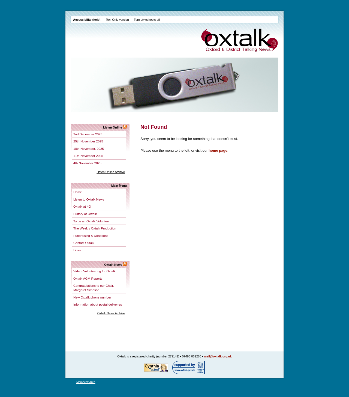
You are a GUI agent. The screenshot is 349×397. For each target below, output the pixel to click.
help (96, 19)
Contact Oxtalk (83, 242)
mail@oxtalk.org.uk (218, 356)
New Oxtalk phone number (92, 297)
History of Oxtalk (85, 214)
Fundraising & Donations (90, 235)
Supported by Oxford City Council (188, 367)
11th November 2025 (88, 155)
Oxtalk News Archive (111, 313)
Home (77, 192)
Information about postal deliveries (97, 304)
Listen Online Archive (111, 172)
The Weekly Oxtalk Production (94, 228)
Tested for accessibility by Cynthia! (156, 367)
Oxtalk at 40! (82, 206)
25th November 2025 (88, 141)
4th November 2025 (87, 163)
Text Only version (117, 19)
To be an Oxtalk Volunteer (91, 221)
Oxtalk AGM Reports (88, 278)
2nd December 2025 (87, 134)
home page (218, 150)
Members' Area (85, 382)
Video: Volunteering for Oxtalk (94, 271)
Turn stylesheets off (147, 19)
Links (77, 250)
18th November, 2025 (88, 148)
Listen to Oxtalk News (88, 199)
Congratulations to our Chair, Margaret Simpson (93, 288)
